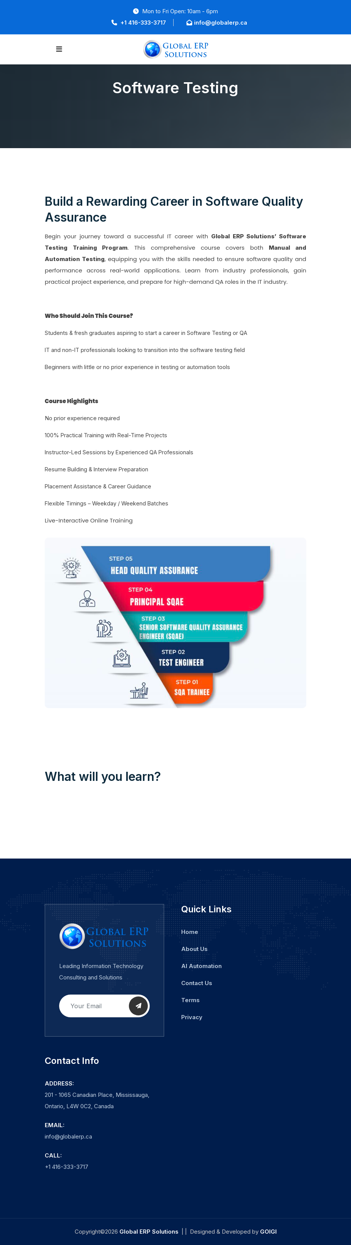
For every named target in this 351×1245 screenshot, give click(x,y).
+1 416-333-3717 (138, 22)
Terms (190, 1000)
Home (189, 931)
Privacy (191, 1017)
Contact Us (196, 983)
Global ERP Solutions (149, 1231)
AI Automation (201, 966)
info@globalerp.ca (216, 22)
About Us (194, 949)
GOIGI (268, 1231)
